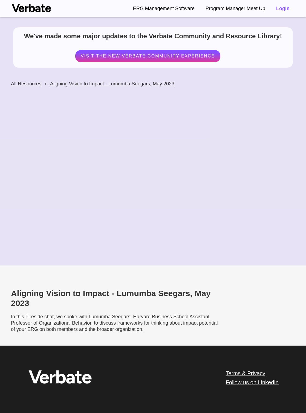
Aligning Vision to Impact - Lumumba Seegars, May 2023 (112, 83)
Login (283, 8)
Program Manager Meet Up (235, 8)
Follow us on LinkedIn (252, 382)
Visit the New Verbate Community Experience (147, 56)
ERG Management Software (164, 8)
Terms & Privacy (245, 373)
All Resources (26, 83)
